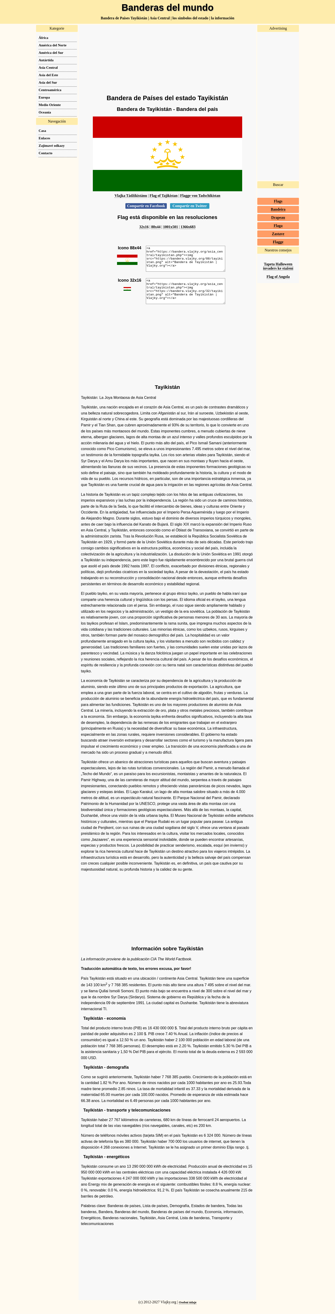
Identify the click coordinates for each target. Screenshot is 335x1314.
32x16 (144, 227)
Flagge (278, 242)
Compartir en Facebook (146, 206)
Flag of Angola (278, 277)
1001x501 (170, 227)
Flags (278, 201)
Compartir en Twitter (190, 206)
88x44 (156, 227)
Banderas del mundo (167, 7)
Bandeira (278, 209)
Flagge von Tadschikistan (200, 196)
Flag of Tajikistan (164, 196)
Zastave (278, 234)
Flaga (278, 226)
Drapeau (278, 217)
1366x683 (188, 227)
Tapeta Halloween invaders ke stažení (278, 266)
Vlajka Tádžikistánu (130, 196)
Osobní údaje (188, 1312)
